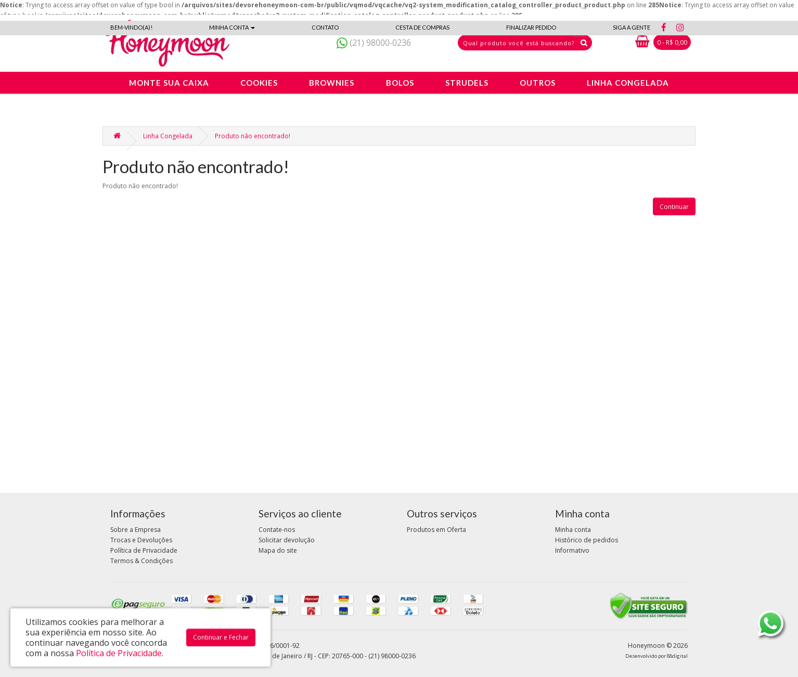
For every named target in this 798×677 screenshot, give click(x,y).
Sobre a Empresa (135, 529)
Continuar (674, 206)
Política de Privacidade (143, 550)
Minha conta (573, 529)
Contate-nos (277, 529)
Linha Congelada (167, 136)
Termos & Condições (141, 560)
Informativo (572, 550)
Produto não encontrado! (252, 136)
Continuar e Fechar (221, 637)
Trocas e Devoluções (141, 540)
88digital (677, 656)
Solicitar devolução (287, 540)
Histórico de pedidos (586, 540)
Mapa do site (278, 550)
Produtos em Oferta (436, 529)
